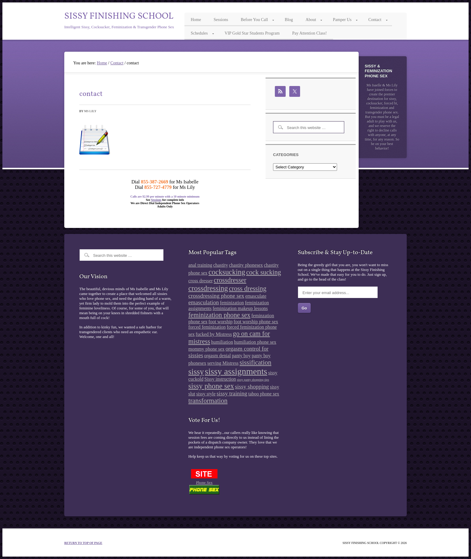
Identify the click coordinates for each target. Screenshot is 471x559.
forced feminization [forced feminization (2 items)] (207, 327)
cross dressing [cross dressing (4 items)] (247, 288)
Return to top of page (83, 543)
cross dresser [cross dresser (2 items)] (200, 280)
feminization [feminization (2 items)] (232, 302)
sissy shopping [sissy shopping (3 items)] (252, 386)
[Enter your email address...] (338, 292)
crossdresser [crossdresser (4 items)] (230, 280)
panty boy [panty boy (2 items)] (241, 355)
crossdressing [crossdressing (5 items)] (208, 288)
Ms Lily (90, 111)
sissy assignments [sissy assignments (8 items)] (236, 371)
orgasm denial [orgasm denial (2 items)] (217, 355)
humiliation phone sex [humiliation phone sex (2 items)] (255, 342)
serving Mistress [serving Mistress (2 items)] (223, 363)
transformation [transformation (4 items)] (207, 400)
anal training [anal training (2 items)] (200, 265)
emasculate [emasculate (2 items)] (255, 296)
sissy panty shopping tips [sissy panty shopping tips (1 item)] (253, 379)
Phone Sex (204, 482)
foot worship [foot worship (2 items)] (220, 321)
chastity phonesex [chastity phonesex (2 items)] (246, 265)
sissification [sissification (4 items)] (255, 362)
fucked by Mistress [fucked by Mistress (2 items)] (214, 334)
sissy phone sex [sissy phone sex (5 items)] (211, 386)
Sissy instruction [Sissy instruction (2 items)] (220, 379)
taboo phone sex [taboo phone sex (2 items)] (263, 393)
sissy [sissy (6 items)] (196, 371)
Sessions (156, 199)
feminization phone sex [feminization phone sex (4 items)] (219, 315)
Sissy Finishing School (118, 16)
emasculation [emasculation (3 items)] (203, 302)
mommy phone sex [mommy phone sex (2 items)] (206, 349)
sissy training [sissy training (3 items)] (232, 393)
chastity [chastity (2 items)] (220, 265)
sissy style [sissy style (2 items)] (206, 393)
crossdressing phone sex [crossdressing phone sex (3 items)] (216, 296)
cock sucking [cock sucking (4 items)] (263, 272)
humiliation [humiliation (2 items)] (222, 342)
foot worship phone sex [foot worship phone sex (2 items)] (256, 321)
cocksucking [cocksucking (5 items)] (226, 272)
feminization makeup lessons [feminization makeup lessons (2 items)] (240, 308)
